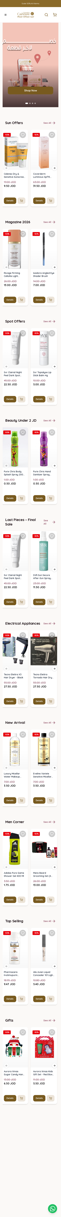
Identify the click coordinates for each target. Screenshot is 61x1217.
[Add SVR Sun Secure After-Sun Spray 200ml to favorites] (52, 1182)
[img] (14, 795)
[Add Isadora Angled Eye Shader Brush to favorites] (52, 879)
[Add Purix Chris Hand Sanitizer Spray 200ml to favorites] (52, 1078)
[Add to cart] (21, 846)
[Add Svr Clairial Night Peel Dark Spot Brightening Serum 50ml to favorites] (23, 979)
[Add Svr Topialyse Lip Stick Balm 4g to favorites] (52, 979)
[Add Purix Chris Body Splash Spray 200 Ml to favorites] (23, 1078)
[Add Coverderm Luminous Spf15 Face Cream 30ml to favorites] (52, 780)
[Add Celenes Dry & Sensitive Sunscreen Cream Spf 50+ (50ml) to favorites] (23, 780)
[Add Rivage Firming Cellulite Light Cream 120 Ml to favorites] (23, 879)
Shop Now (30, 736)
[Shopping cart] (52, 1208)
